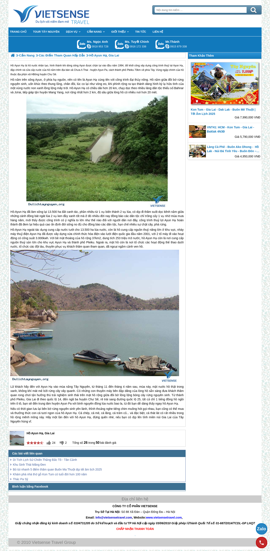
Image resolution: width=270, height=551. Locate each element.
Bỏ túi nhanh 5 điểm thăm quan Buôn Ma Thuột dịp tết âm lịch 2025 (57, 469)
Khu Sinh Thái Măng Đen (29, 464)
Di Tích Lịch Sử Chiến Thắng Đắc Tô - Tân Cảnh (45, 459)
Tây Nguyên (82, 386)
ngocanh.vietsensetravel (89, 46)
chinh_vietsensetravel (127, 46)
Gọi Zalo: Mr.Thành (160, 44)
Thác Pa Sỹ (20, 479)
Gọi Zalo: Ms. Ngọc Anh (81, 44)
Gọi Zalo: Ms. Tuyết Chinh (119, 44)
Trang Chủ (61, 13)
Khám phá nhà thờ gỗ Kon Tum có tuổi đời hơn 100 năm (50, 474)
